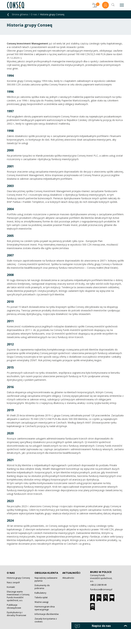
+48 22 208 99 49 (98, 584)
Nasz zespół (13, 582)
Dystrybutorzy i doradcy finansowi (16, 614)
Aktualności (71, 572)
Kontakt (11, 587)
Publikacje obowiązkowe (14, 606)
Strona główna (20, 14)
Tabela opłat (41, 597)
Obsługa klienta (46, 572)
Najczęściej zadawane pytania (46, 579)
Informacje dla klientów (47, 614)
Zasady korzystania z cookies (46, 620)
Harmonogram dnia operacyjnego (45, 608)
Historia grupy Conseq (18, 577)
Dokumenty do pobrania (42, 587)
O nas (34, 14)
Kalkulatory (40, 592)
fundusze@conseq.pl (101, 589)
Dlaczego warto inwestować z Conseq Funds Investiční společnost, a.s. (18, 596)
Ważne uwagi (41, 601)
